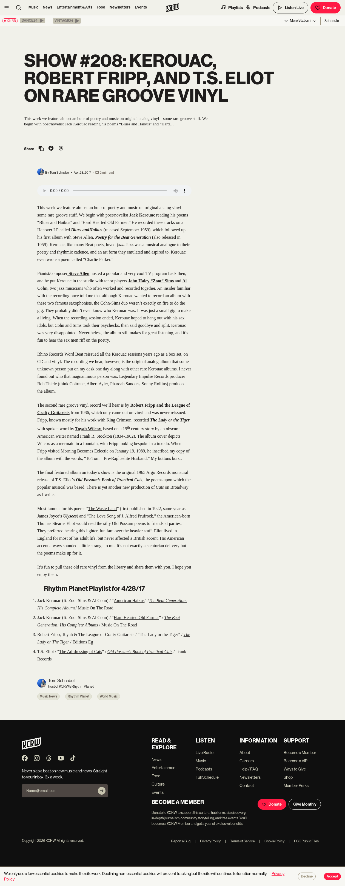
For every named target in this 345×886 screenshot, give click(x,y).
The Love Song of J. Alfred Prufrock (121, 516)
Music (33, 7)
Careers (246, 760)
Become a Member (300, 752)
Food (101, 7)
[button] (32, 20)
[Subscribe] (102, 791)
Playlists (232, 7)
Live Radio (204, 752)
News (47, 7)
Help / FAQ (248, 769)
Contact (246, 785)
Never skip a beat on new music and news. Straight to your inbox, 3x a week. (64, 774)
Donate (325, 7)
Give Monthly (304, 804)
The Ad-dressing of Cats (80, 651)
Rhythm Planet (78, 696)
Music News (48, 696)
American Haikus (129, 600)
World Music (109, 696)
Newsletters (120, 7)
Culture (158, 784)
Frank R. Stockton (96, 436)
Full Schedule (207, 777)
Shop (288, 777)
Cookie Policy (271, 841)
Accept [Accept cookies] (332, 876)
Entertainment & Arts (74, 7)
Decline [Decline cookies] (307, 876)
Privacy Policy (208, 841)
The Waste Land (102, 508)
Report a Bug (180, 841)
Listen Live (290, 7)
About (244, 752)
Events (141, 7)
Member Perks (296, 785)
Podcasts (258, 7)
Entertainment (164, 767)
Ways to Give (295, 769)
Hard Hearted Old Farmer (136, 617)
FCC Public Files (304, 841)
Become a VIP (295, 760)
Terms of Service (240, 841)
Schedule (331, 21)
